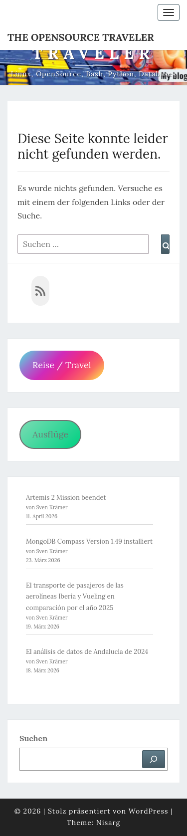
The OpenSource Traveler (80, 37)
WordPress (149, 811)
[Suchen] (153, 759)
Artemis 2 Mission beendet (66, 497)
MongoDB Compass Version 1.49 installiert (89, 541)
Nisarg (108, 822)
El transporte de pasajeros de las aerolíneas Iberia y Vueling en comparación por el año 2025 (75, 596)
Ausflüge (50, 434)
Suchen (33, 738)
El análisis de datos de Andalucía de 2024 (87, 651)
